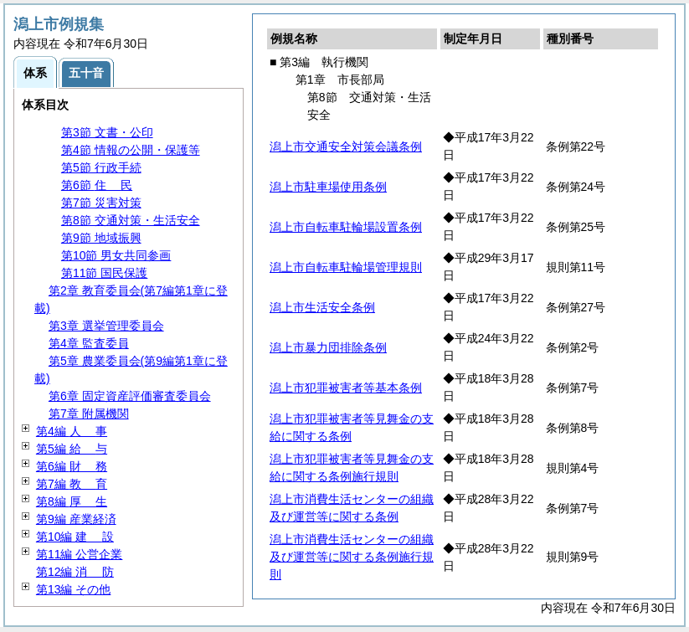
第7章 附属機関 (89, 413)
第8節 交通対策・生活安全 (130, 220)
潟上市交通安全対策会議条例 (346, 146)
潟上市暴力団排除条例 (328, 347)
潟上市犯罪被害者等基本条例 (346, 387)
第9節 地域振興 (101, 237)
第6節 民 (96, 185)
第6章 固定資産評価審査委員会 (130, 396)
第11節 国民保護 (104, 273)
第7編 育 (71, 484)
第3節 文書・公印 (107, 132)
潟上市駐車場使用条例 (328, 186)
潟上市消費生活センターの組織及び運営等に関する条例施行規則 (352, 556)
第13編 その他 (73, 589)
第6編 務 (71, 466)
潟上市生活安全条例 (322, 307)
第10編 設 (75, 536)
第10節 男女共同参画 (116, 255)
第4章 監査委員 (89, 343)
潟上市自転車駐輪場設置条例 (346, 227)
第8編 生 (71, 501)
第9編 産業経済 (76, 519)
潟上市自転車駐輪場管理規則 (346, 267)
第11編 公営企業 (79, 554)
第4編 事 (71, 431)
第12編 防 (75, 571)
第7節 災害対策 (101, 202)
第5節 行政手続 (101, 167)
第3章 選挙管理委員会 (106, 325)
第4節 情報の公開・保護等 (130, 150)
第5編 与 (71, 448)
